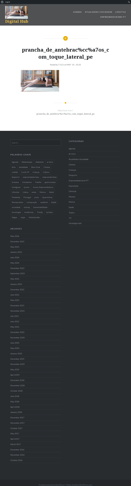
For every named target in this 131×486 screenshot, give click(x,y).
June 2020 (14, 343)
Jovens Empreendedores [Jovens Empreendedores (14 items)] (43, 187)
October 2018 (16, 391)
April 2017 (14, 439)
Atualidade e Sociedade (98, 12)
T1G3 (61, 64)
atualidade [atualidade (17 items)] (23, 167)
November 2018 (17, 385)
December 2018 (17, 380)
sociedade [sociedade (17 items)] (16, 207)
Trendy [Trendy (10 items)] (40, 212)
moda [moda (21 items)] (34, 192)
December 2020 (17, 332)
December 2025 (17, 241)
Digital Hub (16, 21)
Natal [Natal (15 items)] (51, 192)
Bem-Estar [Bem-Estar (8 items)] (35, 167)
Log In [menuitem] (7, 2)
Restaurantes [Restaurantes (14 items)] (17, 202)
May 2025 (14, 247)
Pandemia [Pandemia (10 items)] (16, 197)
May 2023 (14, 279)
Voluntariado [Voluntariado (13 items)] (34, 217)
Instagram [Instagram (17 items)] (16, 187)
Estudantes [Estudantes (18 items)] (27, 182)
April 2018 (14, 407)
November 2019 (17, 364)
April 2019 (14, 375)
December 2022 (17, 289)
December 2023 (17, 268)
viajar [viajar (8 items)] (22, 217)
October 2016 (16, 460)
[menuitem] (2, 2)
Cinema (72, 164)
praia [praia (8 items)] (36, 197)
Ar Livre (72, 154)
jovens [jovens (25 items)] (26, 187)
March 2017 (15, 444)
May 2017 (14, 433)
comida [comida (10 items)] (15, 172)
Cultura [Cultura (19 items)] (46, 172)
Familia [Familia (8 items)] (38, 182)
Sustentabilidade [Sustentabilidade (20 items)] (40, 207)
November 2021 (17, 311)
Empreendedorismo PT (113, 17)
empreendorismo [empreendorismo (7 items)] (49, 177)
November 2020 (17, 337)
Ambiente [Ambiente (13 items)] (40, 162)
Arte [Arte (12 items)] (14, 167)
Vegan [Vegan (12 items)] (14, 217)
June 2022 (14, 295)
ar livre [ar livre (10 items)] (50, 162)
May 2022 (14, 300)
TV (70, 218)
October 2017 (16, 428)
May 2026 (14, 236)
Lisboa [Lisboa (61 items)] (25, 192)
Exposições (73, 186)
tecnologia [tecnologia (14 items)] (16, 212)
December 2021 (17, 305)
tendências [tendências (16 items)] (29, 212)
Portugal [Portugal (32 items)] (27, 197)
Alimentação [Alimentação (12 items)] (27, 162)
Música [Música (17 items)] (43, 192)
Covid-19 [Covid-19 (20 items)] (25, 172)
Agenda (77, 12)
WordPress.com (85, 485)
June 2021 (14, 321)
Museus (72, 196)
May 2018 (14, 401)
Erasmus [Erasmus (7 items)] (15, 182)
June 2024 (14, 257)
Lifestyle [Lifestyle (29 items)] (15, 192)
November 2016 (17, 455)
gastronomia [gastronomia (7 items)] (50, 182)
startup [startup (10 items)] (27, 207)
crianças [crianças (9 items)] (36, 172)
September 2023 (17, 273)
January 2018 (16, 412)
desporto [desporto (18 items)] (16, 177)
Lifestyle (120, 12)
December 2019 (17, 359)
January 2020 (16, 353)
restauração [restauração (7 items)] (32, 202)
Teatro (72, 212)
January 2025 (16, 252)
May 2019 (14, 369)
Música (72, 202)
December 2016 (17, 449)
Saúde (71, 207)
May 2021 (14, 327)
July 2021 (14, 316)
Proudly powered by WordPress (51, 485)
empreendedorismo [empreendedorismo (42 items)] (31, 177)
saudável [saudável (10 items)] (44, 202)
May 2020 (14, 348)
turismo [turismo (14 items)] (49, 212)
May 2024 (14, 263)
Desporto (73, 175)
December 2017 (17, 417)
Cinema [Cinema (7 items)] (47, 167)
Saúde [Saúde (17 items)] (53, 202)
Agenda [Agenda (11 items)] (15, 162)
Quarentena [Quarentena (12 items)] (47, 197)
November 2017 (17, 423)
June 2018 (14, 396)
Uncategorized (75, 223)
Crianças (72, 170)
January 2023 (16, 284)
